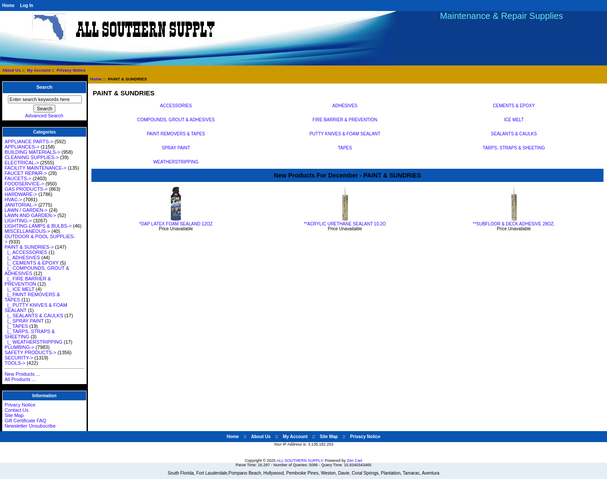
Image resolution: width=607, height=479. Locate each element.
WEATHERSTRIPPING (176, 161)
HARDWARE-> (20, 194)
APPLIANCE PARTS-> (28, 141)
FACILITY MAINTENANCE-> (35, 168)
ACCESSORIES (176, 105)
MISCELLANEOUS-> (27, 231)
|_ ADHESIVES (22, 257)
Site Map (13, 415)
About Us (11, 70)
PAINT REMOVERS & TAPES (176, 133)
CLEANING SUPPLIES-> (31, 157)
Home (8, 5)
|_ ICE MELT (19, 289)
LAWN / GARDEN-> (25, 210)
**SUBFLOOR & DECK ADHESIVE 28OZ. (514, 223)
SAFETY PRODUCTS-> (30, 352)
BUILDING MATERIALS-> (32, 152)
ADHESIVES (344, 105)
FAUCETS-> (17, 178)
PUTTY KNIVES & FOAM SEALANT (345, 133)
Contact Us (16, 410)
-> (29, 247)
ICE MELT (513, 119)
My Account (38, 70)
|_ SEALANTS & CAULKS (33, 315)
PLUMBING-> (19, 347)
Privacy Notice (71, 70)
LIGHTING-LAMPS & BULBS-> (38, 226)
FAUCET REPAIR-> (25, 173)
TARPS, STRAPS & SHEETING (514, 147)
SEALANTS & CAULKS (514, 133)
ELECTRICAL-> (21, 162)
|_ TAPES (16, 326)
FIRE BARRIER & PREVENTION (345, 119)
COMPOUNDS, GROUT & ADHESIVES (176, 119)
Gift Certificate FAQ (25, 420)
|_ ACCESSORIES (25, 252)
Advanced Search (44, 115)
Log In (26, 5)
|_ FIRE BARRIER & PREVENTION (27, 281)
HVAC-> (13, 199)
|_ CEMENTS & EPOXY (31, 262)
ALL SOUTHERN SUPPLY (299, 460)
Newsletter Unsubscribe (29, 425)
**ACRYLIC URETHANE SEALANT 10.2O (345, 223)
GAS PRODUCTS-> (25, 189)
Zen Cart (354, 460)
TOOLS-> (14, 363)
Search (44, 87)
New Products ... (22, 374)
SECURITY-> (18, 357)
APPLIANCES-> (21, 146)
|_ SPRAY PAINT (24, 320)
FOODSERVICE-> (24, 183)
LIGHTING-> (18, 220)
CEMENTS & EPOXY (514, 105)
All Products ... (20, 379)
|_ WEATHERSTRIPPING (33, 342)
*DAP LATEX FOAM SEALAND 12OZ (176, 223)
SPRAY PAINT (176, 147)
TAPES (345, 147)
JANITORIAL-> (20, 204)
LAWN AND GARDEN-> (30, 215)
